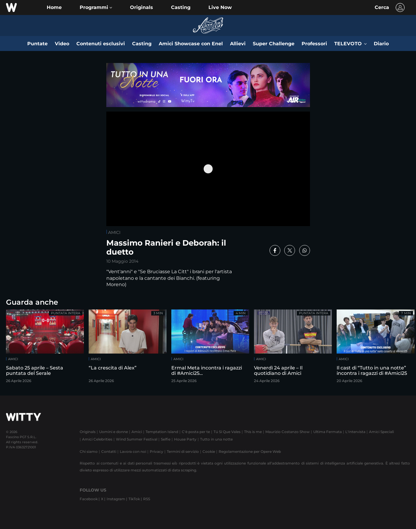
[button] (96, 7)
